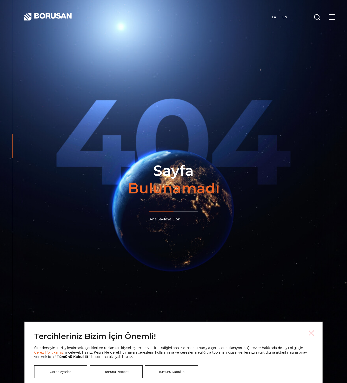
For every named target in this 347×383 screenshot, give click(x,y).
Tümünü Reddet (116, 372)
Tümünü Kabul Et (172, 372)
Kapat (311, 333)
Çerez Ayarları (61, 372)
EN (284, 17)
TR (273, 17)
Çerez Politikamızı (49, 352)
